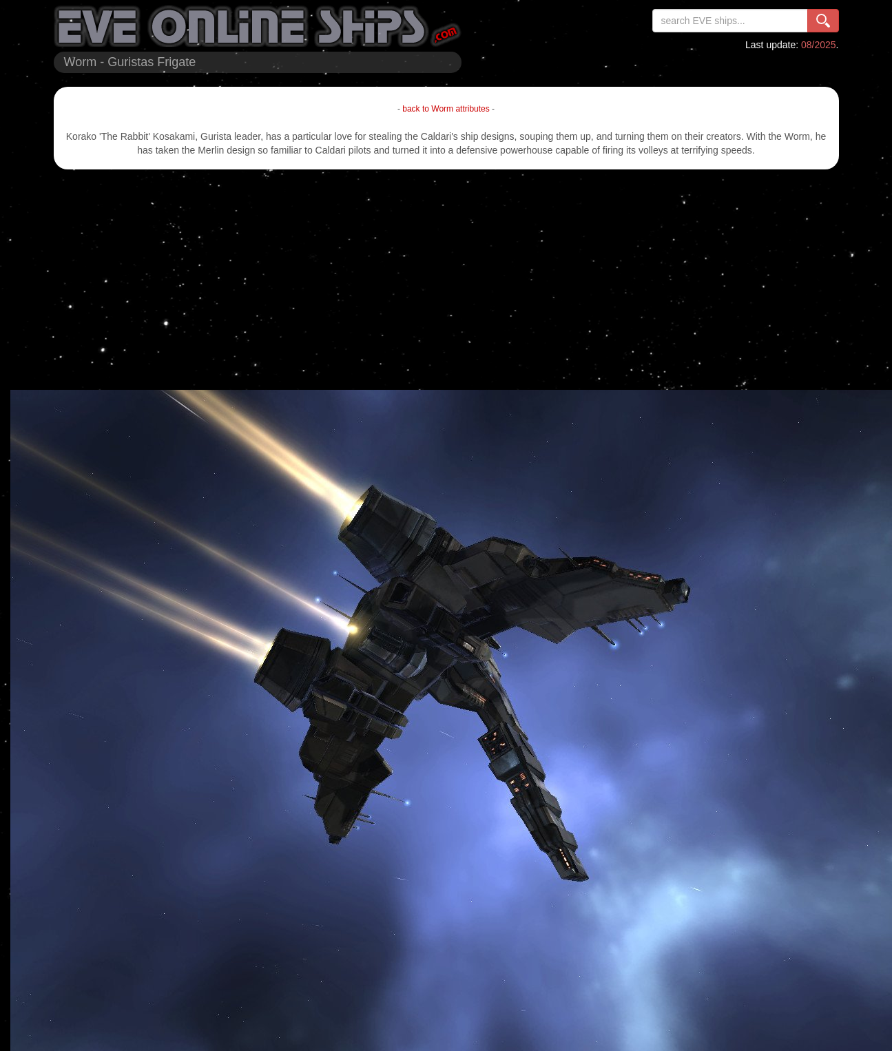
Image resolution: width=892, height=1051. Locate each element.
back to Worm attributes (446, 109)
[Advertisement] (446, 279)
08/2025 (818, 44)
